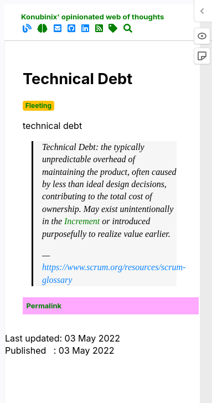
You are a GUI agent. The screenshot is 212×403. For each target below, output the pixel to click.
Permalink (44, 305)
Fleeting (38, 105)
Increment (82, 221)
